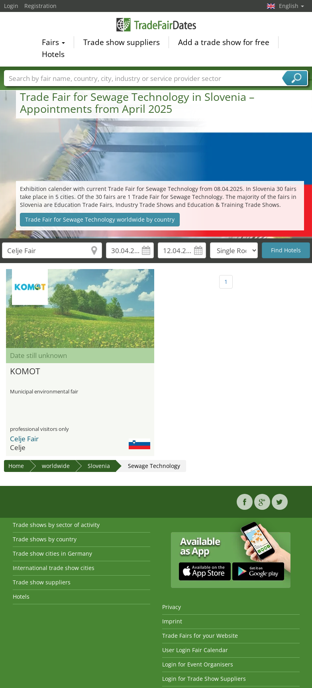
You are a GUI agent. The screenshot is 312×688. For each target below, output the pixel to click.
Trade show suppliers (121, 43)
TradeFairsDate (156, 26)
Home (16, 466)
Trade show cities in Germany (52, 553)
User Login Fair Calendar (195, 650)
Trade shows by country (45, 539)
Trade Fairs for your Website (200, 635)
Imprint (172, 621)
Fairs (53, 43)
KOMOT (25, 371)
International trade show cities (53, 568)
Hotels (53, 55)
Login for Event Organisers (197, 664)
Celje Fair (24, 438)
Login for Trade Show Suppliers (204, 678)
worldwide (56, 466)
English (291, 6)
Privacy (171, 607)
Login (11, 6)
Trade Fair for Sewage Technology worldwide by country (100, 219)
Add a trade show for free (223, 43)
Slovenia (99, 466)
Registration (40, 6)
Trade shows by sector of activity (56, 525)
